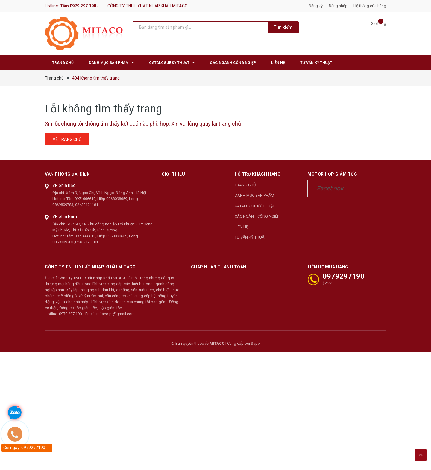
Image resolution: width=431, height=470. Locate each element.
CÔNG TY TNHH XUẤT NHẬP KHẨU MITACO (90, 267)
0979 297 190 (70, 314)
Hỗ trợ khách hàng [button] (258, 174)
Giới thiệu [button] (173, 174)
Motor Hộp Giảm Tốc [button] (332, 174)
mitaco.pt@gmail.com (115, 314)
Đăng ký (316, 6)
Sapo (255, 343)
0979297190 (344, 276)
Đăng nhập (338, 6)
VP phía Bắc (63, 185)
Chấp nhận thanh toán (218, 267)
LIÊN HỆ (241, 227)
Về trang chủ (67, 139)
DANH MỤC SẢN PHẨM (254, 195)
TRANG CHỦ (245, 185)
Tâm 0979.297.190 (78, 6)
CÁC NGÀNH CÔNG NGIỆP (257, 216)
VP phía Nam (64, 216)
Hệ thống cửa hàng (369, 6)
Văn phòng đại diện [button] (67, 174)
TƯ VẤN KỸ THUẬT (250, 237)
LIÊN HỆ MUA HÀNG (328, 267)
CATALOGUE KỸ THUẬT (255, 206)
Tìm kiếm (283, 27)
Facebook (330, 188)
